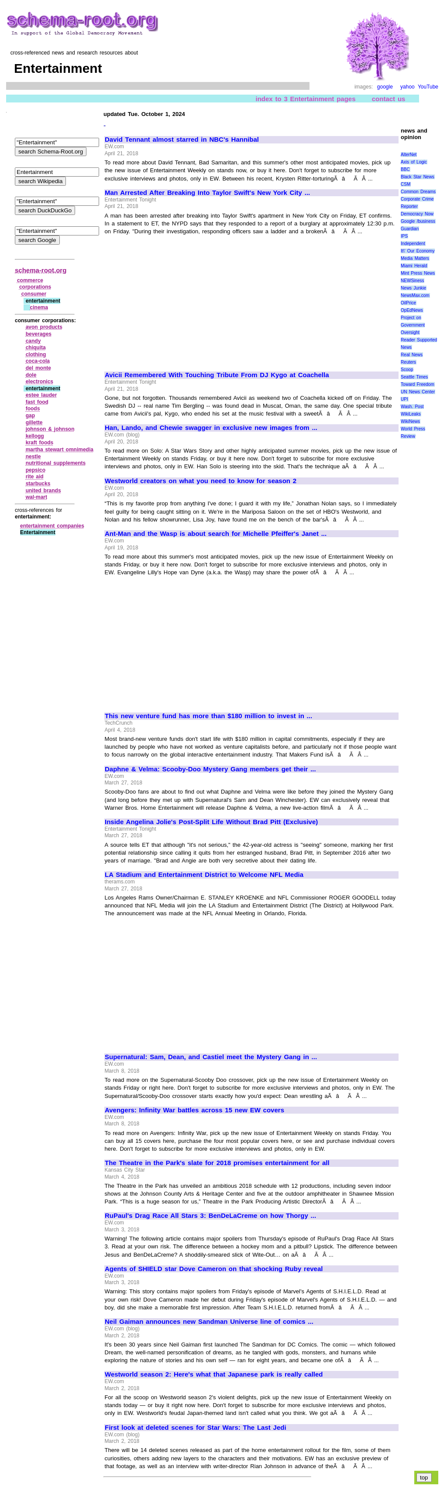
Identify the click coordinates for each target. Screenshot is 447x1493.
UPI (404, 399)
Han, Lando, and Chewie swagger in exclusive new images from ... (211, 427)
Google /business (418, 221)
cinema (39, 307)
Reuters (408, 362)
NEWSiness (412, 280)
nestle (33, 456)
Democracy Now (417, 213)
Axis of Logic (414, 162)
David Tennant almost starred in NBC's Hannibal (182, 139)
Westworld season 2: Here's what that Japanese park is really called (214, 1374)
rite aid (35, 477)
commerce (30, 280)
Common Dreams (418, 191)
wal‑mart (36, 497)
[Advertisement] (178, 299)
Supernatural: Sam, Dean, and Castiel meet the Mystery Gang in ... (211, 1056)
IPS (404, 236)
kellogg (35, 436)
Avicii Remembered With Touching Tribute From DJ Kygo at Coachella (217, 375)
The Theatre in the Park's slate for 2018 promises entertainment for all (217, 1162)
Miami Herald (414, 265)
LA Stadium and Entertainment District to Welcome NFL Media (204, 874)
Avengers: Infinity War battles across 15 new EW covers (194, 1110)
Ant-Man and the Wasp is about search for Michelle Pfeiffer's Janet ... (216, 533)
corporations (35, 287)
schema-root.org (40, 270)
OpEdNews (412, 310)
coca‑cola (38, 361)
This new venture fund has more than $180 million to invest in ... (208, 715)
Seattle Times (414, 377)
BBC (405, 169)
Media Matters (415, 258)
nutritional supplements (56, 463)
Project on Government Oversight (413, 325)
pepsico (35, 470)
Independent (413, 243)
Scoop (407, 369)
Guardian (410, 228)
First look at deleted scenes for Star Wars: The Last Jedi (195, 1427)
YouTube (428, 87)
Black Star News (417, 176)
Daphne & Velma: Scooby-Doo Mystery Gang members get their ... (210, 769)
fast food (37, 402)
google (385, 87)
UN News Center (418, 391)
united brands (43, 490)
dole (31, 375)
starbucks (38, 484)
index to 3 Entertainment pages (306, 98)
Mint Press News (418, 273)
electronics (39, 381)
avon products (44, 327)
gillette (34, 422)
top (424, 1477)
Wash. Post (412, 406)
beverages (39, 334)
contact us (389, 98)
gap (30, 415)
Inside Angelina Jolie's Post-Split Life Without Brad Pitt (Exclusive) (211, 821)
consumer (33, 294)
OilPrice (408, 302)
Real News (412, 354)
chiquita (36, 347)
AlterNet (408, 154)
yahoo (407, 87)
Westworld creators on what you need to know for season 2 (200, 480)
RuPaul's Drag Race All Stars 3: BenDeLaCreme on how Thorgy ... (210, 1215)
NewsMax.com (415, 295)
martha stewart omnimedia (59, 450)
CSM (405, 184)
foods (33, 409)
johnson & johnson (50, 429)
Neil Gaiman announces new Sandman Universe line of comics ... (209, 1321)
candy (33, 341)
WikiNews (410, 421)
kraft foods (40, 443)
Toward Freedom (417, 384)
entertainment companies (52, 526)
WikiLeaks (411, 414)
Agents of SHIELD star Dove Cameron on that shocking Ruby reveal (214, 1268)
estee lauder (41, 395)
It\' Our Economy (417, 251)
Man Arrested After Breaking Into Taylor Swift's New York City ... (207, 192)
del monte (38, 368)
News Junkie (413, 288)
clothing (36, 354)
